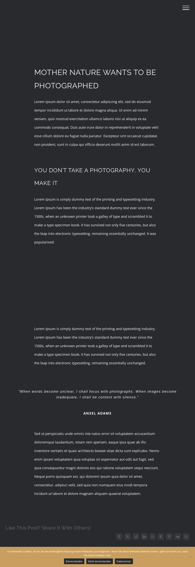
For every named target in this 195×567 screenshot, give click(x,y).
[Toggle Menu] (186, 8)
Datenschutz (124, 561)
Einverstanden (74, 561)
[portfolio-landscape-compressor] (97, 35)
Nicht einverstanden (99, 561)
